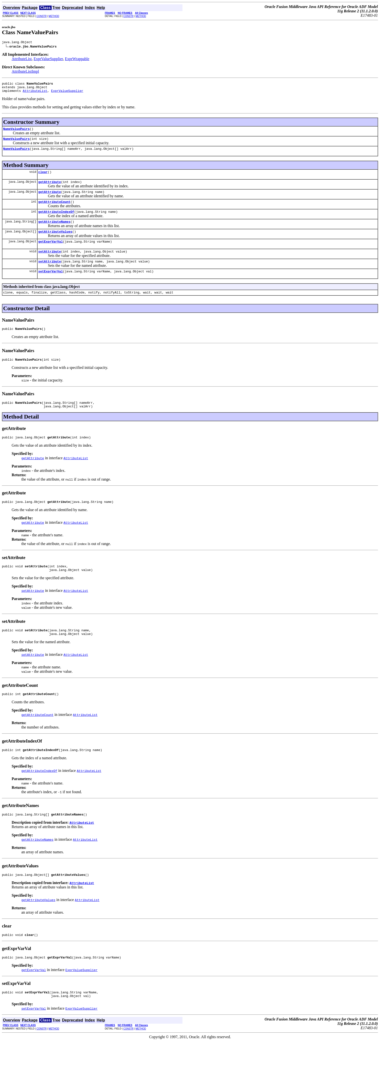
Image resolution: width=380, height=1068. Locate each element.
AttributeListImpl (25, 72)
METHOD (54, 16)
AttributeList (22, 59)
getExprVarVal (50, 252)
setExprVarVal (50, 284)
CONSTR (41, 16)
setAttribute (49, 263)
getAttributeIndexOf (56, 220)
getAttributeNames (54, 231)
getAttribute (49, 188)
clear (43, 177)
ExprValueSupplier (48, 59)
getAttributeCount (54, 209)
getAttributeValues (55, 241)
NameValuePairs (16, 132)
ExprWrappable (77, 59)
